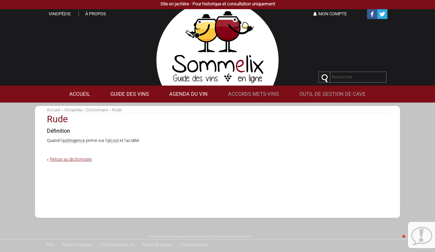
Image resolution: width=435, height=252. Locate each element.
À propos (95, 13)
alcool (113, 140)
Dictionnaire (97, 110)
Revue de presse (157, 244)
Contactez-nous (194, 244)
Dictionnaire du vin (118, 244)
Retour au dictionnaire (71, 159)
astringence (73, 140)
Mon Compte (332, 13)
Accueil (53, 110)
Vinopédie (73, 110)
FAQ (50, 244)
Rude (117, 110)
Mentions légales (77, 244)
